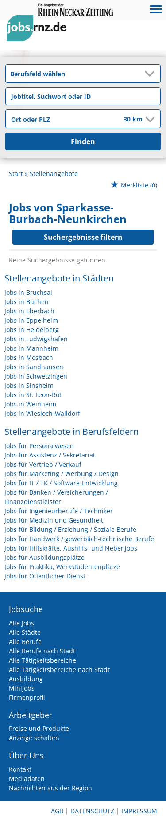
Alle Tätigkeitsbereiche (42, 660)
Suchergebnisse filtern (83, 237)
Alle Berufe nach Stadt (42, 651)
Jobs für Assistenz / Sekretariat (49, 455)
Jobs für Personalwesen (39, 445)
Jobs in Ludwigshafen (36, 339)
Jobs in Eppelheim (31, 320)
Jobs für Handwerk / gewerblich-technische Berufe (79, 539)
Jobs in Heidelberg (31, 329)
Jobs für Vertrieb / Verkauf (42, 464)
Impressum (139, 811)
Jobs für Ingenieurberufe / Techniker (58, 511)
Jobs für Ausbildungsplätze (44, 557)
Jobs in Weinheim (30, 404)
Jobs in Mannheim (31, 348)
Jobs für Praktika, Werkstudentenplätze (62, 566)
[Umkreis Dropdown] (149, 119)
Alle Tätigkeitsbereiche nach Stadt (59, 669)
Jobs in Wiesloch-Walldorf (42, 413)
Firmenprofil (27, 697)
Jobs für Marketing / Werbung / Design (61, 473)
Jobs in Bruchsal (28, 292)
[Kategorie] (74, 73)
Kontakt (20, 769)
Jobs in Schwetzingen (35, 376)
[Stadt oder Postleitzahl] (59, 119)
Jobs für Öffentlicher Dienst (44, 576)
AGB (57, 811)
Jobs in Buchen (26, 301)
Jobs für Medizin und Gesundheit (53, 520)
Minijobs (22, 688)
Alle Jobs (21, 623)
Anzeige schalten (34, 738)
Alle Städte (25, 632)
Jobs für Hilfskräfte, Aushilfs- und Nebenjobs (70, 548)
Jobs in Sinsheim (29, 385)
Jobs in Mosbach (28, 357)
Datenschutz (92, 811)
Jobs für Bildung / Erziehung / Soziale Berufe (70, 529)
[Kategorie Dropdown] (151, 73)
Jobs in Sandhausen (33, 367)
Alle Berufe (25, 641)
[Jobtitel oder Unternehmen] (83, 96)
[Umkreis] (127, 120)
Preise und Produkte (39, 728)
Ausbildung (26, 679)
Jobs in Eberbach (29, 311)
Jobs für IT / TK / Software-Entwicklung (61, 483)
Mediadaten (27, 778)
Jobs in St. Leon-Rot (33, 394)
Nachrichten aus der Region (50, 788)
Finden (83, 141)
